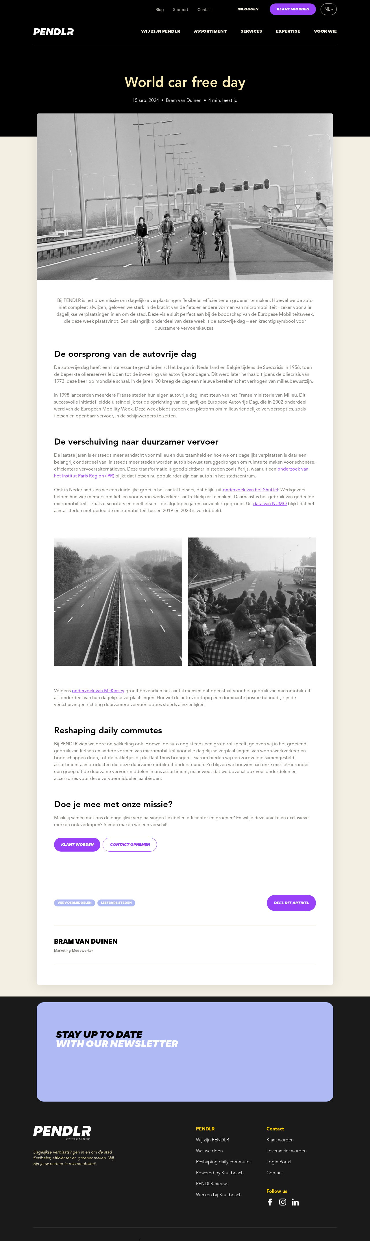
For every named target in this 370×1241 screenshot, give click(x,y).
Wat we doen (209, 1151)
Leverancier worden (287, 1151)
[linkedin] (295, 1202)
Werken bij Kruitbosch (219, 1195)
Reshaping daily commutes (223, 1162)
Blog (160, 10)
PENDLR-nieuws (212, 1184)
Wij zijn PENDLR (212, 1140)
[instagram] (282, 1202)
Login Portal (279, 1162)
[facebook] (270, 1202)
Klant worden (280, 1140)
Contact (204, 10)
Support (180, 10)
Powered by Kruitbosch (220, 1173)
